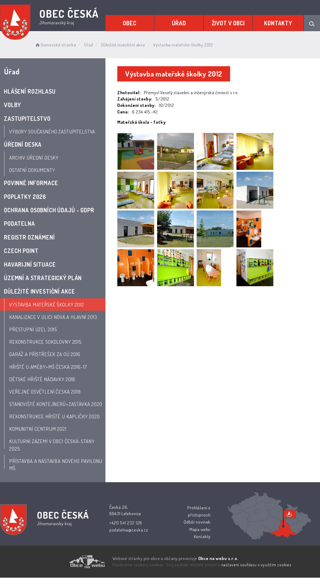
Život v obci (228, 23)
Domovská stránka (55, 44)
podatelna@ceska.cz (128, 530)
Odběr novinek (197, 522)
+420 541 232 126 (125, 522)
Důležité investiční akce (123, 44)
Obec (129, 23)
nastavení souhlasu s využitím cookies (256, 564)
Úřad (179, 23)
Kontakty (278, 23)
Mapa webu (200, 529)
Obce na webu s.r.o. (218, 558)
